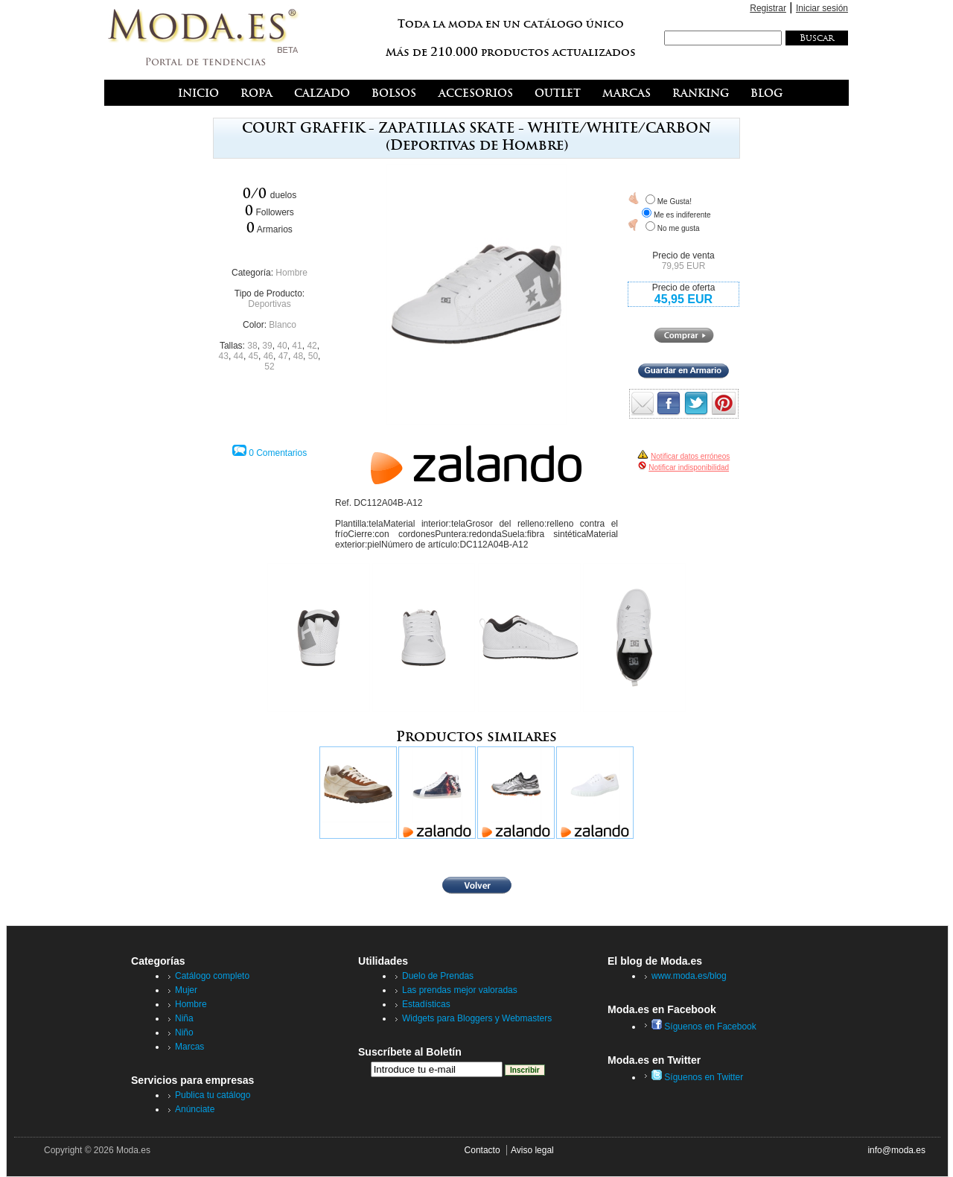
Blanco (282, 325)
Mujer (186, 990)
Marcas (189, 1046)
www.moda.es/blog (689, 976)
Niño (184, 1032)
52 (269, 366)
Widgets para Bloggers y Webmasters (477, 1018)
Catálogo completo (212, 976)
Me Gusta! (674, 201)
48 (298, 356)
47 (283, 356)
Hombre (291, 272)
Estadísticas (426, 1004)
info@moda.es (896, 1150)
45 (253, 356)
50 (313, 356)
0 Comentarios (278, 453)
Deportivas (269, 304)
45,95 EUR (683, 299)
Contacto (482, 1150)
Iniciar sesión (822, 8)
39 (267, 345)
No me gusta (678, 228)
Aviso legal (532, 1150)
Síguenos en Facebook (703, 1026)
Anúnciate (194, 1109)
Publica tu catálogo (212, 1095)
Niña (184, 1018)
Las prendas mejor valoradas (459, 990)
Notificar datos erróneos (690, 456)
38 (252, 345)
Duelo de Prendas (438, 976)
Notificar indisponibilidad (688, 467)
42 (311, 345)
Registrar (768, 8)
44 (238, 356)
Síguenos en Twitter (697, 1077)
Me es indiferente (682, 215)
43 (224, 356)
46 (268, 356)
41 (297, 345)
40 (282, 345)
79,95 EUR (684, 266)
